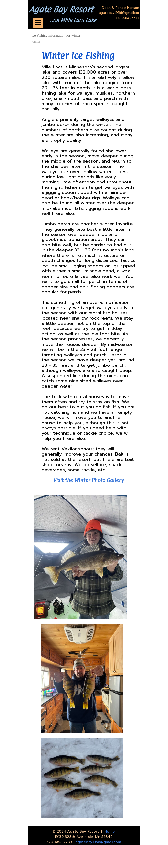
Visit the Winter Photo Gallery (88, 480)
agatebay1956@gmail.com (98, 842)
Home (109, 831)
